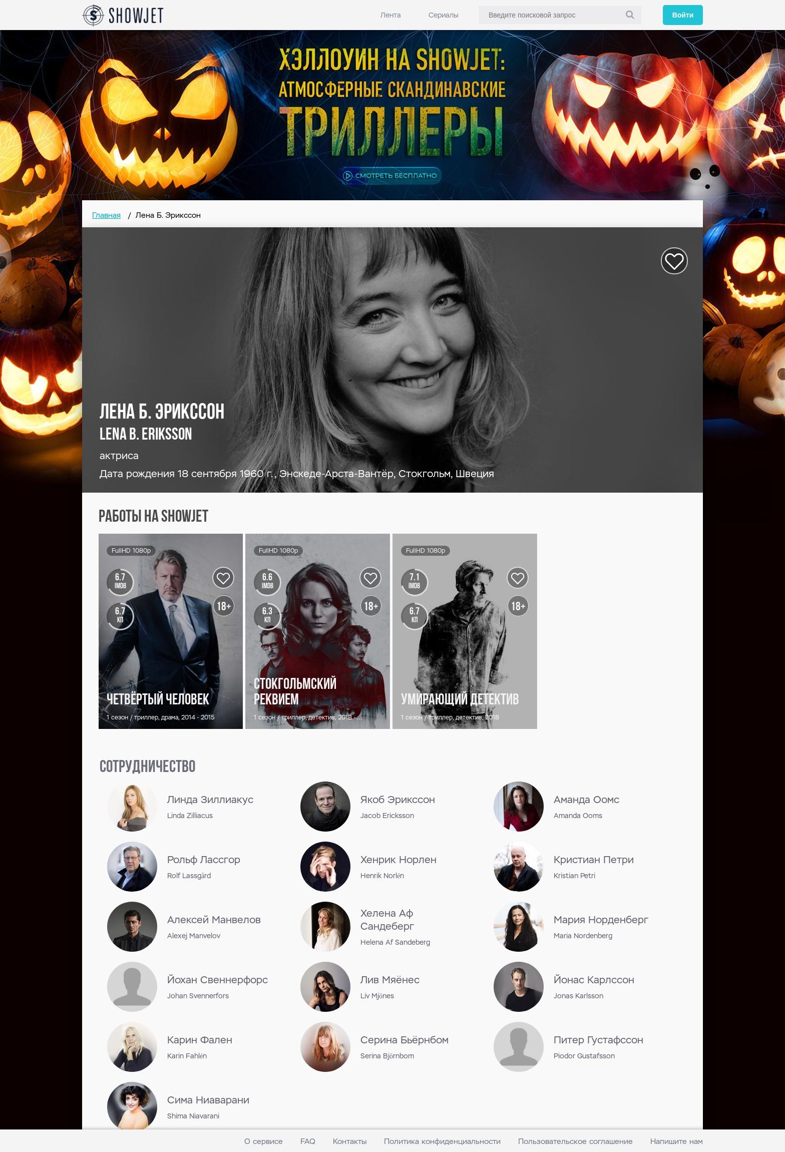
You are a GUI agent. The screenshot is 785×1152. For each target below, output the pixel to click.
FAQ (307, 1141)
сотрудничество (147, 768)
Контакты (349, 1141)
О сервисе (263, 1141)
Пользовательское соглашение (575, 1141)
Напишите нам (676, 1141)
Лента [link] (390, 15)
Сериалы (444, 15)
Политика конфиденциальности (442, 1141)
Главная (106, 215)
